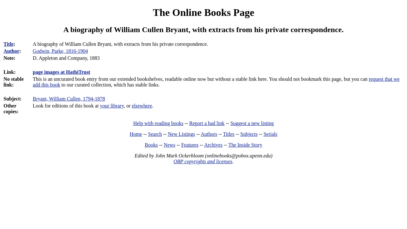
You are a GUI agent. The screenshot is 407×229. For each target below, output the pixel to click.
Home (136, 134)
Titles (228, 134)
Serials (271, 134)
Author (11, 51)
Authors (209, 134)
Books (151, 145)
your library (112, 105)
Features (189, 145)
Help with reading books (158, 123)
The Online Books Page (203, 12)
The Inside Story (245, 145)
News (169, 145)
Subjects (249, 134)
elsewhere (142, 105)
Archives (213, 145)
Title (8, 44)
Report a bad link (206, 123)
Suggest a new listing (252, 123)
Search (155, 134)
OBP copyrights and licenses (202, 161)
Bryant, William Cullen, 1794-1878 (69, 98)
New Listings (181, 134)
